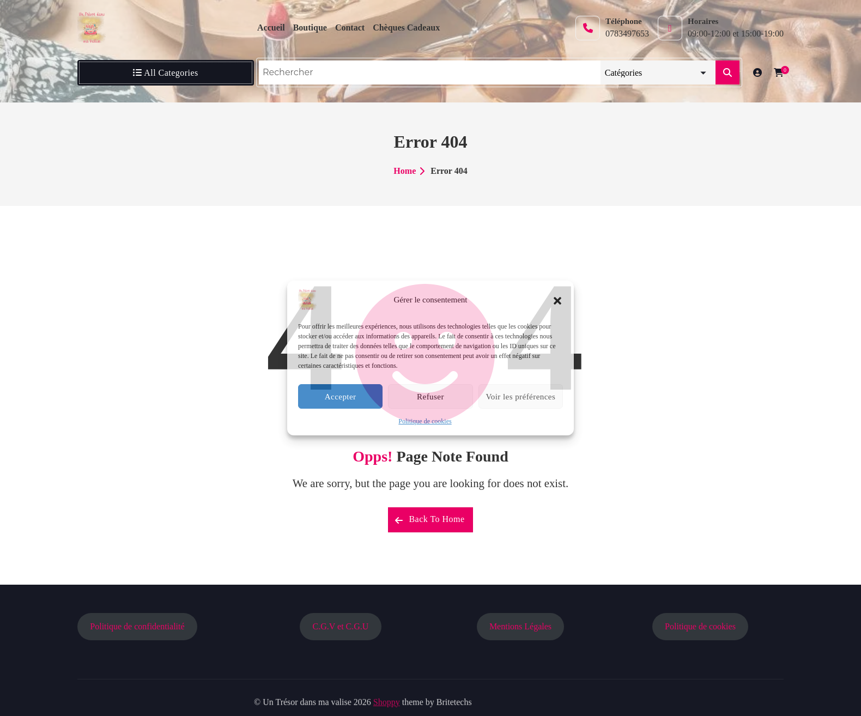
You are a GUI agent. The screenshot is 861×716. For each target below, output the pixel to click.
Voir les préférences (520, 396)
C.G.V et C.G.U (341, 626)
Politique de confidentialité (137, 626)
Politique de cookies (424, 421)
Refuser (430, 396)
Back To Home (429, 519)
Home (404, 170)
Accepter (340, 396)
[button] (557, 299)
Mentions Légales (520, 626)
